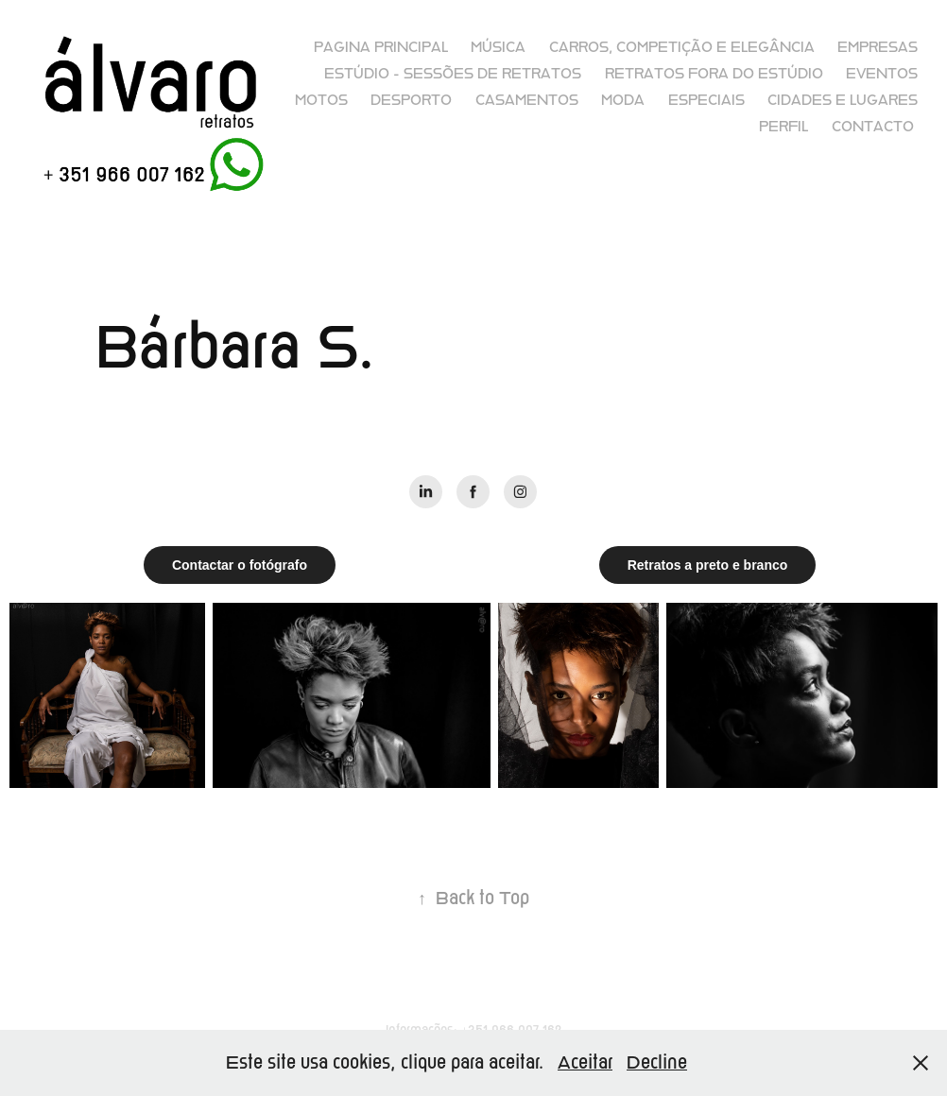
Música (498, 47)
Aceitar (585, 1062)
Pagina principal (381, 47)
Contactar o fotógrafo (239, 565)
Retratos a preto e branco (708, 565)
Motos (321, 100)
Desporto (411, 100)
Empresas (877, 47)
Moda (623, 100)
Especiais (706, 100)
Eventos (882, 73)
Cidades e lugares (842, 100)
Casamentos (526, 100)
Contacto (873, 126)
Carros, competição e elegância (682, 47)
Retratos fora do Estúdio (714, 73)
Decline (657, 1062)
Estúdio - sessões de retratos (452, 73)
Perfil (783, 126)
